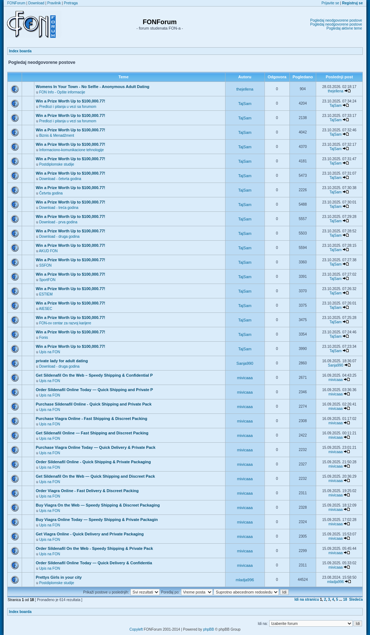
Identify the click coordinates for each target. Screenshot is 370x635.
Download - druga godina (59, 236)
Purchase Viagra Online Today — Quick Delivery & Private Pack (95, 447)
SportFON (47, 280)
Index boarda (20, 51)
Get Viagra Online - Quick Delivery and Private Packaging (90, 534)
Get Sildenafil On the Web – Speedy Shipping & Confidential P (94, 375)
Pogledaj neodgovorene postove (336, 20)
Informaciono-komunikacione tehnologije (71, 150)
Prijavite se (330, 3)
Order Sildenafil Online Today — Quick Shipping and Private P (94, 389)
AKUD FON (48, 251)
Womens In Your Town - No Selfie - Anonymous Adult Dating (92, 86)
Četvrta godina (51, 193)
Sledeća (356, 599)
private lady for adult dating (62, 361)
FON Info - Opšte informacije (62, 92)
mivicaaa (245, 378)
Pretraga (71, 3)
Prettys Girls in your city (59, 577)
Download (36, 3)
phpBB (208, 629)
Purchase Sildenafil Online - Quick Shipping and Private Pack (93, 404)
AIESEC (45, 309)
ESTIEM (45, 294)
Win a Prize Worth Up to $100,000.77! (70, 101)
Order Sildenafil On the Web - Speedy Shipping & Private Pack (94, 548)
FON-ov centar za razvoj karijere (65, 323)
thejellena (244, 89)
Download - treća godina (58, 208)
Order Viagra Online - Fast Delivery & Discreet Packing (87, 491)
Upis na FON (49, 352)
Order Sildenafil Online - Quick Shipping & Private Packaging (93, 462)
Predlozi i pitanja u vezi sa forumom (67, 107)
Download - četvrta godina (60, 179)
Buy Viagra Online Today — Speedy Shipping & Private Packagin (97, 519)
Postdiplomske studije (56, 164)
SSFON (45, 265)
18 (345, 599)
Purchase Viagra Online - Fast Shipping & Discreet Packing (91, 418)
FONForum (16, 3)
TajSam (244, 103)
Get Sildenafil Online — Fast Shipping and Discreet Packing (92, 433)
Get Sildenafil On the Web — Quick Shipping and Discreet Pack (95, 476)
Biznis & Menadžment (56, 135)
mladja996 (245, 580)
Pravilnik (54, 3)
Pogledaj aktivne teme (344, 28)
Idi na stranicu (306, 599)
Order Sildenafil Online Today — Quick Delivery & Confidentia (94, 563)
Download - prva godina (58, 222)
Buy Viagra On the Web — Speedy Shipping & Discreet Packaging (98, 505)
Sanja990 (244, 363)
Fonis (43, 338)
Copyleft (136, 629)
